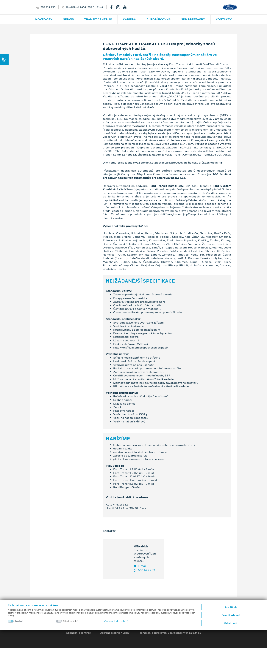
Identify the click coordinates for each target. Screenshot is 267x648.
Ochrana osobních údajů (114, 633)
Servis (68, 19)
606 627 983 (144, 570)
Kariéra (129, 19)
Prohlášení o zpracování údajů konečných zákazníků (169, 633)
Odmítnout (230, 623)
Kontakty (224, 19)
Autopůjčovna (158, 19)
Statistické (70, 621)
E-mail (140, 566)
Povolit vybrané (231, 615)
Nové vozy (43, 19)
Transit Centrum (98, 19)
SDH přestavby (193, 19)
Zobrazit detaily (116, 621)
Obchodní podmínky (78, 633)
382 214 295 (47, 7)
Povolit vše (230, 607)
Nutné (19, 621)
